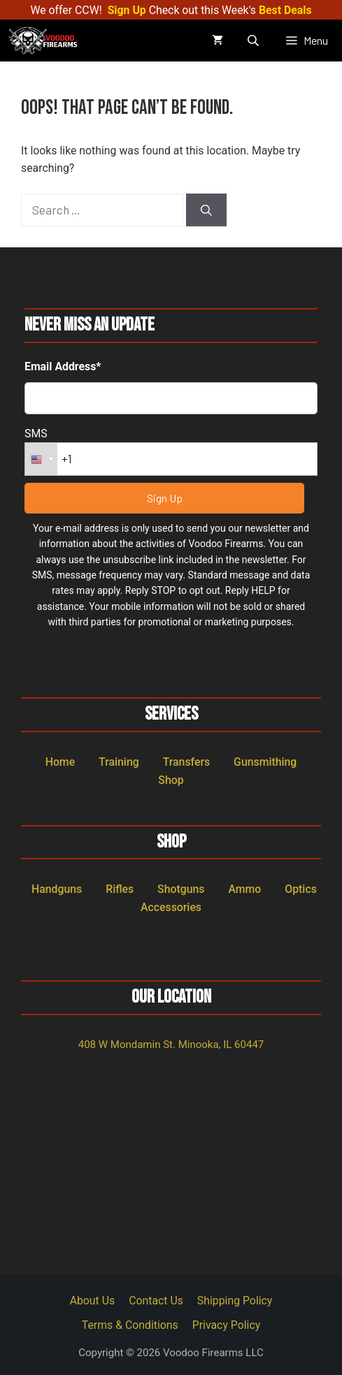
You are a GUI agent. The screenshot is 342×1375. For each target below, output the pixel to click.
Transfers (187, 762)
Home (60, 762)
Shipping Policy (235, 1300)
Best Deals (285, 10)
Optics (301, 889)
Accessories (171, 907)
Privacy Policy (226, 1325)
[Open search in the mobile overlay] (255, 40)
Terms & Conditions (130, 1325)
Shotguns (180, 889)
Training (119, 762)
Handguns (56, 889)
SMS (36, 433)
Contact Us (156, 1300)
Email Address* (62, 366)
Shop (170, 780)
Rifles (120, 889)
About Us (92, 1300)
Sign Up (127, 10)
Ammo (244, 889)
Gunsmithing (265, 762)
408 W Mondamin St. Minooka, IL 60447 (171, 1044)
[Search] (206, 210)
